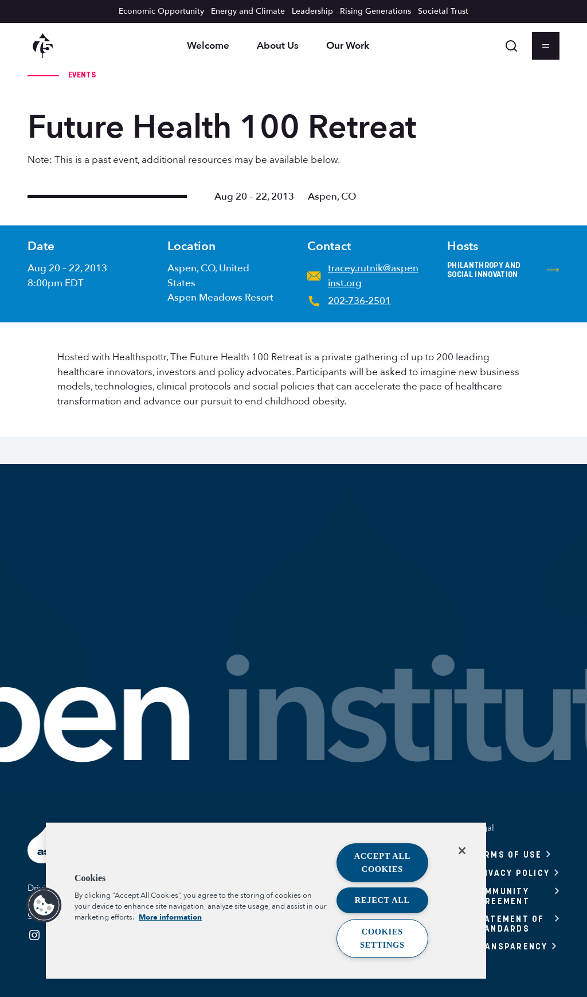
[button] (44, 905)
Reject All (382, 900)
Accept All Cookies (382, 862)
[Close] (462, 850)
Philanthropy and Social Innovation (503, 270)
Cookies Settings (382, 938)
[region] (266, 901)
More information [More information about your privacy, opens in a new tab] (170, 917)
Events (82, 74)
